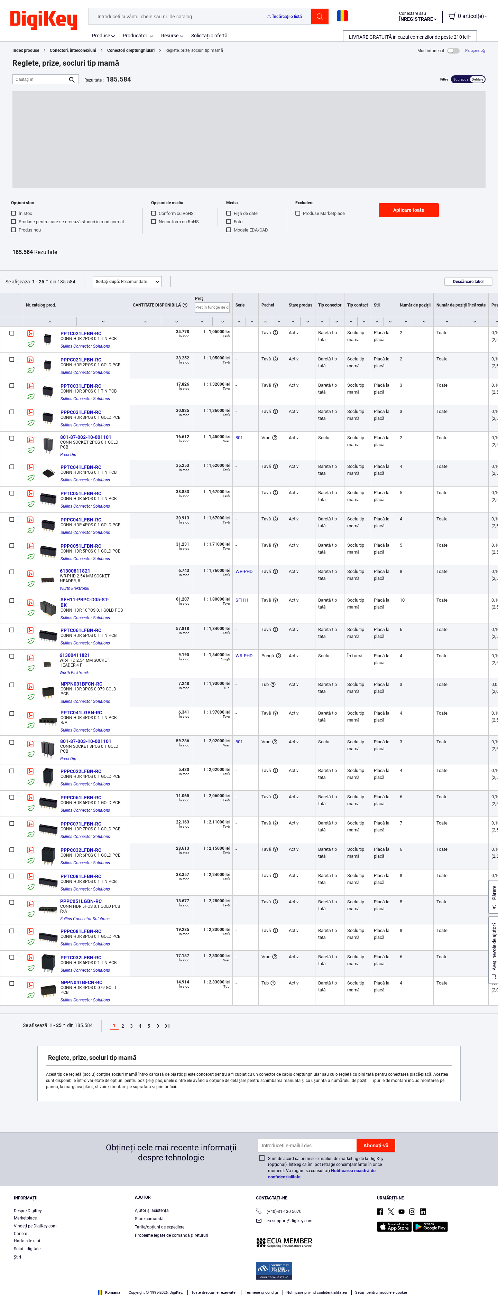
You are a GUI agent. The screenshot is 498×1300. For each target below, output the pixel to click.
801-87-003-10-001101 (85, 741)
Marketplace (25, 1218)
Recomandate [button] (121, 281)
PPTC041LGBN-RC (81, 712)
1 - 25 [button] (38, 281)
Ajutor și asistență (152, 1210)
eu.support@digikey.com (284, 1221)
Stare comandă (149, 1218)
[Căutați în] (40, 79)
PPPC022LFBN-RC (81, 771)
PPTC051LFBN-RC (81, 493)
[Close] (487, 1284)
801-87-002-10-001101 (85, 437)
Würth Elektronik (74, 588)
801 (239, 437)
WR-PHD (244, 571)
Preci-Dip (68, 454)
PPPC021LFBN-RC (81, 359)
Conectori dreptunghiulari (131, 50)
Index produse (25, 50)
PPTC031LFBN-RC (81, 386)
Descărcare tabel (468, 281)
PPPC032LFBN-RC (81, 850)
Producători (135, 35)
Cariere (20, 1233)
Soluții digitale (27, 1248)
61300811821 (75, 571)
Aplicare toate (408, 210)
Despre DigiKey (28, 1210)
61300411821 (74, 655)
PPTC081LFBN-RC (81, 876)
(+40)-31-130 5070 (279, 1212)
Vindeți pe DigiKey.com (35, 1226)
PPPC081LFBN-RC (81, 931)
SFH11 (242, 600)
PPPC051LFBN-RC (81, 546)
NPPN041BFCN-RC (81, 982)
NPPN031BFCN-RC (81, 684)
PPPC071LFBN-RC (81, 824)
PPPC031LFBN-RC (81, 412)
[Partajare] (475, 50)
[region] (249, 1284)
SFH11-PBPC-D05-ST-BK (85, 602)
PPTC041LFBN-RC (81, 467)
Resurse (169, 35)
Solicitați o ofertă (209, 35)
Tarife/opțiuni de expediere (159, 1227)
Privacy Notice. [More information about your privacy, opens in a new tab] (123, 1293)
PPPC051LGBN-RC (81, 901)
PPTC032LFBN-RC (81, 957)
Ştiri (17, 1257)
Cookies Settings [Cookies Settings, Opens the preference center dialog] (381, 1284)
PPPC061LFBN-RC (81, 797)
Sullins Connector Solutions (85, 346)
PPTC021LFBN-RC (81, 333)
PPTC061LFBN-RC (81, 630)
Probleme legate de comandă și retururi (171, 1235)
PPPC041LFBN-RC (81, 519)
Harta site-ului (27, 1240)
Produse (101, 35)
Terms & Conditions (80, 1293)
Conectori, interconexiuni (73, 50)
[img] (43, 20)
